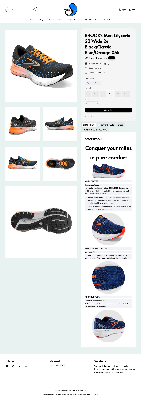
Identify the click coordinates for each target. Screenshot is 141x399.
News (96, 20)
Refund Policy (72, 395)
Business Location (55, 20)
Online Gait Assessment (74, 20)
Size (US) (88, 88)
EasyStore (83, 390)
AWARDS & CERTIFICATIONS (95, 130)
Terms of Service (48, 395)
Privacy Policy (61, 395)
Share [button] (88, 116)
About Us (88, 20)
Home (32, 20)
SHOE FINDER (106, 20)
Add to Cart (108, 110)
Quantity (88, 100)
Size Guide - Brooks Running (88, 395)
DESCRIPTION (89, 125)
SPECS (120, 125)
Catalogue (40, 20)
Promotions (89, 78)
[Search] (34, 9)
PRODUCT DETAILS (106, 125)
